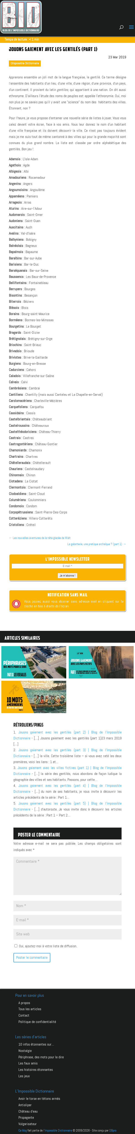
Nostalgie (25, 1050)
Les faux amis (28, 1062)
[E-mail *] (68, 566)
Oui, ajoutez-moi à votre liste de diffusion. (45, 946)
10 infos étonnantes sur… (36, 1044)
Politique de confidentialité (37, 1021)
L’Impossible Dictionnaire (34, 1090)
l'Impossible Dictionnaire (57, 1128)
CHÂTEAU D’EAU (28, 1110)
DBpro (112, 1128)
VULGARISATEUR (27, 1122)
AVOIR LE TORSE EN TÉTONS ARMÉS (39, 1097)
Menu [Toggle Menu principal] (11, 18)
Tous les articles (29, 1009)
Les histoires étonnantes (35, 1069)
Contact (23, 1015)
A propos (24, 1003)
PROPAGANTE (26, 1116)
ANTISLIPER (25, 1104)
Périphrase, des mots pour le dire (41, 1056)
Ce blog (22, 1128)
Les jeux (24, 1075)
